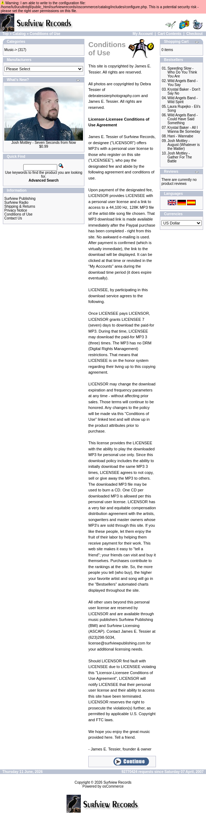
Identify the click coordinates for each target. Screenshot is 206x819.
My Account (143, 34)
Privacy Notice (15, 210)
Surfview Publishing (19, 199)
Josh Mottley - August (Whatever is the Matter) (183, 145)
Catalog (19, 34)
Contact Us (13, 218)
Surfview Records (117, 782)
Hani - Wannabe (180, 136)
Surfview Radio (16, 202)
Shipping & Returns (19, 206)
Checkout (194, 34)
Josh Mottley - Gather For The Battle (179, 157)
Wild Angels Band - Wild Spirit (182, 100)
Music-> (10, 50)
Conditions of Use (45, 34)
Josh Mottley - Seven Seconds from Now (43, 143)
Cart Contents (169, 34)
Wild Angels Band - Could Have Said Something (182, 119)
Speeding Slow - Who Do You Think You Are (182, 72)
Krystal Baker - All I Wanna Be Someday (183, 129)
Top (6, 34)
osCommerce (112, 786)
